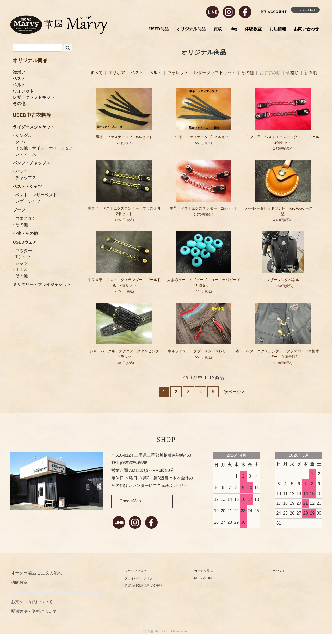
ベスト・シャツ (27, 186)
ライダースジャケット (33, 127)
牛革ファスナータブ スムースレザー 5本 (203, 351)
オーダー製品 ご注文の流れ (36, 573)
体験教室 (253, 29)
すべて (97, 72)
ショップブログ (135, 571)
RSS (197, 578)
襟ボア (19, 72)
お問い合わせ (306, 29)
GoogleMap (130, 501)
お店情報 (277, 29)
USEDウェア (25, 242)
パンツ (21, 171)
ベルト (19, 85)
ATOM (207, 578)
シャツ (21, 263)
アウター (23, 250)
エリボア (117, 72)
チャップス (25, 177)
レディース (25, 154)
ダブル (21, 141)
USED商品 (159, 29)
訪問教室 (19, 582)
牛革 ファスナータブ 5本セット (203, 137)
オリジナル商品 (191, 29)
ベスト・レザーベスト (36, 195)
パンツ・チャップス (31, 163)
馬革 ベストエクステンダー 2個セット (203, 208)
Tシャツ (22, 257)
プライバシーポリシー (140, 578)
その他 (19, 103)
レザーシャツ (27, 201)
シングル (23, 135)
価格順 (292, 72)
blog (233, 29)
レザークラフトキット (33, 97)
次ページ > (234, 391)
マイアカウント (274, 571)
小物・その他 (25, 233)
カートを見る (203, 571)
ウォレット (23, 91)
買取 (217, 29)
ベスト (19, 78)
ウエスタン (25, 218)
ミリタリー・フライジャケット (42, 284)
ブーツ (19, 210)
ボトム (21, 269)
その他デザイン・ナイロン (43, 148)
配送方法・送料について (34, 611)
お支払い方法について (32, 602)
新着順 (310, 72)
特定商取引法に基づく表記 (143, 585)
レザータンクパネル (284, 280)
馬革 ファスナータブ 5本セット (124, 137)
